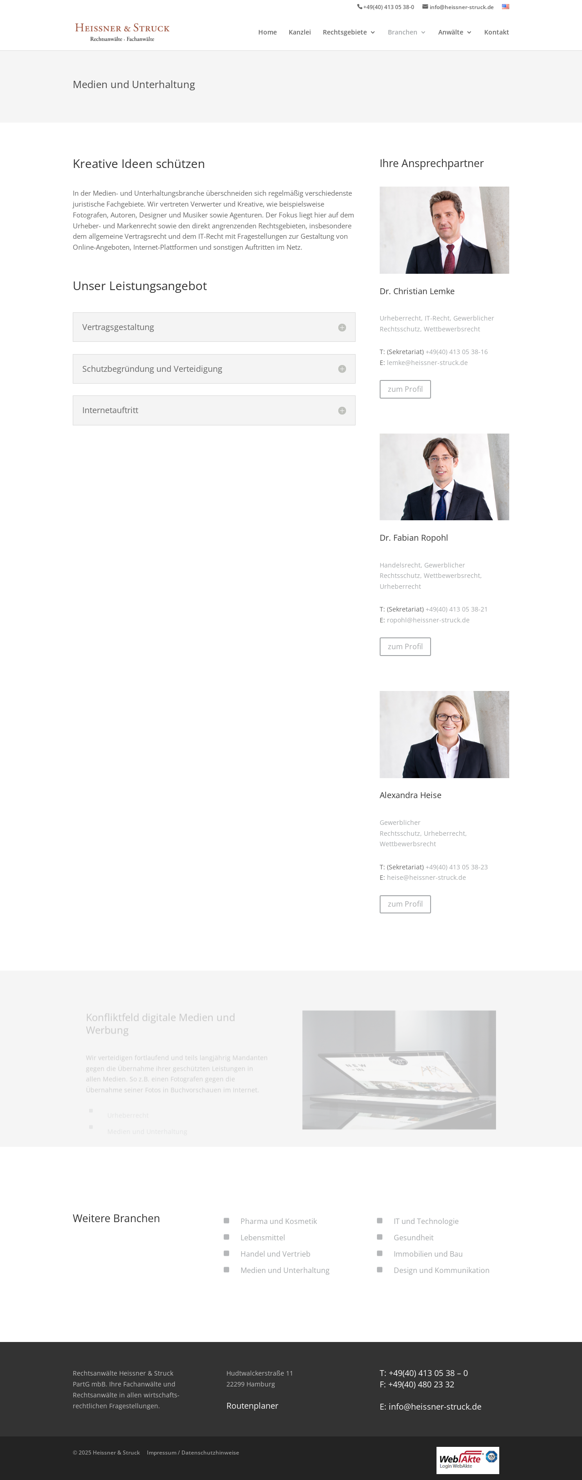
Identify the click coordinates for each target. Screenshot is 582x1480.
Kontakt (496, 32)
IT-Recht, (438, 318)
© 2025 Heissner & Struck (156, 1452)
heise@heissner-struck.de (426, 877)
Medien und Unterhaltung (285, 1270)
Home (267, 32)
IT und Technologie (426, 1221)
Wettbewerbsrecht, (453, 575)
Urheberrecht (400, 586)
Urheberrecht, (401, 318)
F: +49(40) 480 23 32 (417, 1384)
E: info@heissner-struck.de (431, 1406)
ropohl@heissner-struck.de (428, 620)
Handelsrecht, (401, 565)
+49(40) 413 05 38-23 (457, 867)
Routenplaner (252, 1405)
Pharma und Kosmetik (279, 1221)
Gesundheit (414, 1238)
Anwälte (450, 32)
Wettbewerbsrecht (452, 329)
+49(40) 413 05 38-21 (457, 609)
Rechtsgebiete (345, 32)
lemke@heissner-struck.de (427, 362)
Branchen (402, 32)
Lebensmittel (263, 1238)
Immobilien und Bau (428, 1254)
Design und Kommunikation (442, 1270)
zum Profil (405, 389)
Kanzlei (300, 32)
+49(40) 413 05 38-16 (457, 351)
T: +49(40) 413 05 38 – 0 (424, 1372)
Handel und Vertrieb (276, 1254)
